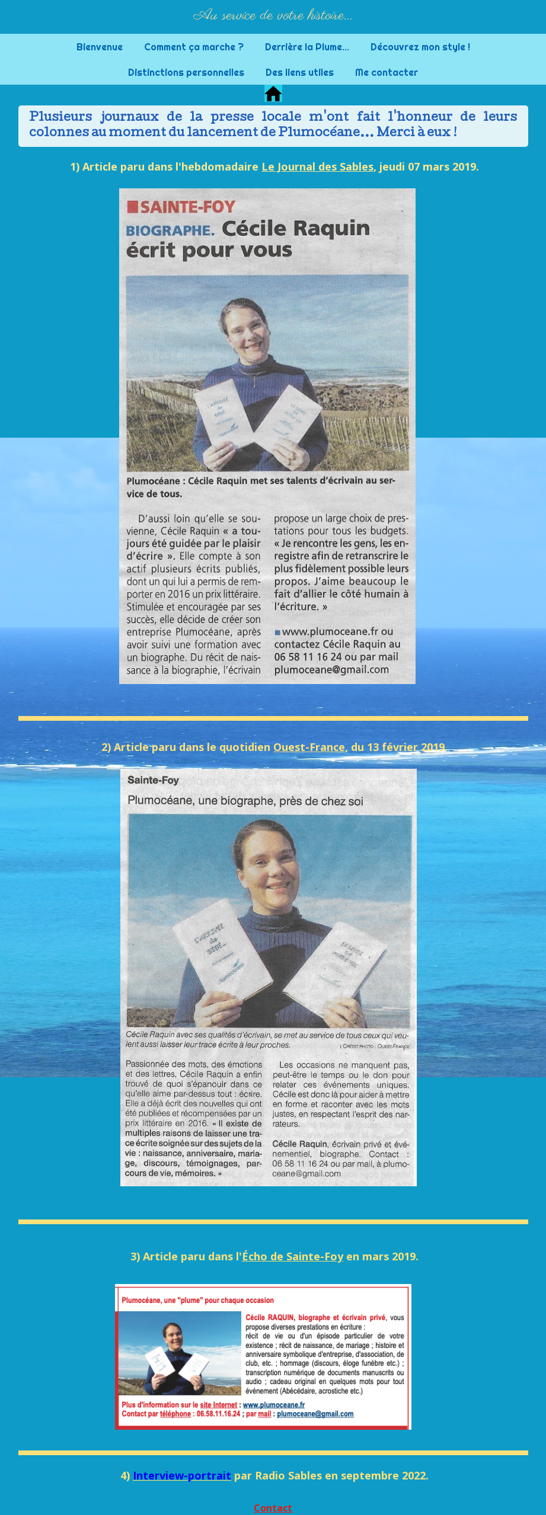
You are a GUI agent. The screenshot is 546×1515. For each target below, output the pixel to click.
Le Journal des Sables (317, 166)
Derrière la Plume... (307, 47)
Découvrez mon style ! (420, 47)
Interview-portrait (182, 1475)
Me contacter (386, 72)
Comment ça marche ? (194, 47)
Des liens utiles (300, 72)
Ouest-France (309, 747)
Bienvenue (99, 47)
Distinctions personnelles (186, 72)
